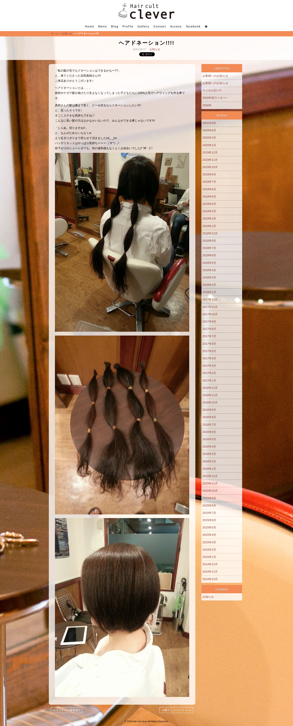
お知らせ (155, 49)
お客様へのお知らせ (215, 75)
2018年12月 (210, 233)
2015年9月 (209, 498)
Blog (114, 26)
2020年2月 (209, 137)
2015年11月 (210, 483)
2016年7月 (209, 424)
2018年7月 (209, 248)
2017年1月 (209, 380)
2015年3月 (209, 542)
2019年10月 (210, 167)
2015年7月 (209, 512)
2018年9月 (209, 240)
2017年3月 (209, 365)
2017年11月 (210, 307)
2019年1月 (209, 226)
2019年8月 (209, 174)
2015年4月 (209, 534)
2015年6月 (209, 520)
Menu (102, 26)
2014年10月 (210, 579)
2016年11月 (210, 395)
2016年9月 (209, 409)
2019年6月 (209, 189)
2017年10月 (210, 314)
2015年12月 (210, 476)
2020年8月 (209, 130)
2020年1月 (209, 145)
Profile (127, 26)
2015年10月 (210, 490)
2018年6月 (209, 255)
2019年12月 (210, 152)
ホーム (54, 33)
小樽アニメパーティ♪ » (176, 710)
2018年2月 (209, 284)
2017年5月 (209, 351)
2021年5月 (209, 123)
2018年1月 (209, 292)
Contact (159, 26)
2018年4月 (209, 270)
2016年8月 (209, 417)
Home (89, 26)
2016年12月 (210, 387)
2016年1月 (209, 468)
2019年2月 (209, 218)
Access (176, 26)
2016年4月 (209, 446)
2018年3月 (209, 277)
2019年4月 (209, 203)
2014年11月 (210, 571)
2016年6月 (209, 432)
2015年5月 (209, 527)
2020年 (207, 105)
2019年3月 (209, 211)
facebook (193, 26)
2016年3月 (209, 453)
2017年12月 (210, 299)
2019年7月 (209, 181)
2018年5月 (209, 262)
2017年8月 (209, 328)
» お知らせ (66, 33)
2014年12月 (210, 564)
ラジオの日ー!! (211, 90)
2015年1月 (209, 557)
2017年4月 (209, 358)
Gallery (143, 26)
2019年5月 (209, 196)
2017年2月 (209, 373)
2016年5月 (209, 439)
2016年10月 (210, 402)
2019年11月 (210, 159)
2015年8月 (209, 505)
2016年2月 (209, 461)
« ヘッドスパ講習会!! (66, 710)
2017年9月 (209, 321)
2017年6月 (209, 343)
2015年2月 (209, 549)
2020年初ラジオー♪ (214, 97)
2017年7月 (209, 336)
